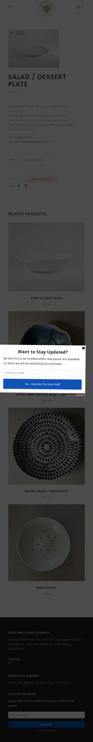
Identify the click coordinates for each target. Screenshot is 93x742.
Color (12, 159)
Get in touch (62, 682)
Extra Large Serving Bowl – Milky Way (46, 395)
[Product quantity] (15, 179)
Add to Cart (41, 179)
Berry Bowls (46, 588)
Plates (46, 141)
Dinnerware (30, 141)
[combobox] (36, 159)
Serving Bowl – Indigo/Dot (46, 491)
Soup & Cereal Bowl (47, 298)
